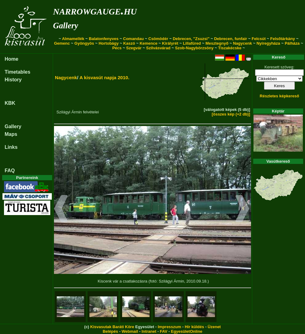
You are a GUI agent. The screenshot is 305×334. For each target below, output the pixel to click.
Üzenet (214, 326)
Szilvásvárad (158, 48)
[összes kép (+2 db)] (231, 114)
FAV (163, 331)
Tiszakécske (229, 48)
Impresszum (169, 326)
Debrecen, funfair (230, 38)
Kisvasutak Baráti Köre (112, 326)
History (13, 79)
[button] (61, 209)
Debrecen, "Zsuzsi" (191, 38)
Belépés (110, 331)
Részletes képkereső (279, 96)
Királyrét (170, 43)
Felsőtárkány (282, 38)
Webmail (130, 331)
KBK (10, 103)
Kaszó (129, 43)
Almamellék (73, 38)
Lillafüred (192, 43)
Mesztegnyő (216, 43)
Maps (11, 134)
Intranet (149, 331)
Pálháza (292, 43)
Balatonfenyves (103, 38)
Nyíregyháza (268, 43)
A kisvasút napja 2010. (105, 77)
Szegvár (134, 48)
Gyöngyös (84, 43)
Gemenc (62, 43)
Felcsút (259, 38)
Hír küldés (194, 326)
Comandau (133, 38)
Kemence (149, 43)
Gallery (65, 25)
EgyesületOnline (186, 331)
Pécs (117, 48)
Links (11, 147)
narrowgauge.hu (95, 10)
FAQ (10, 170)
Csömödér (158, 38)
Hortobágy (109, 43)
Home (11, 59)
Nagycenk (242, 43)
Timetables (17, 72)
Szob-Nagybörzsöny (194, 48)
